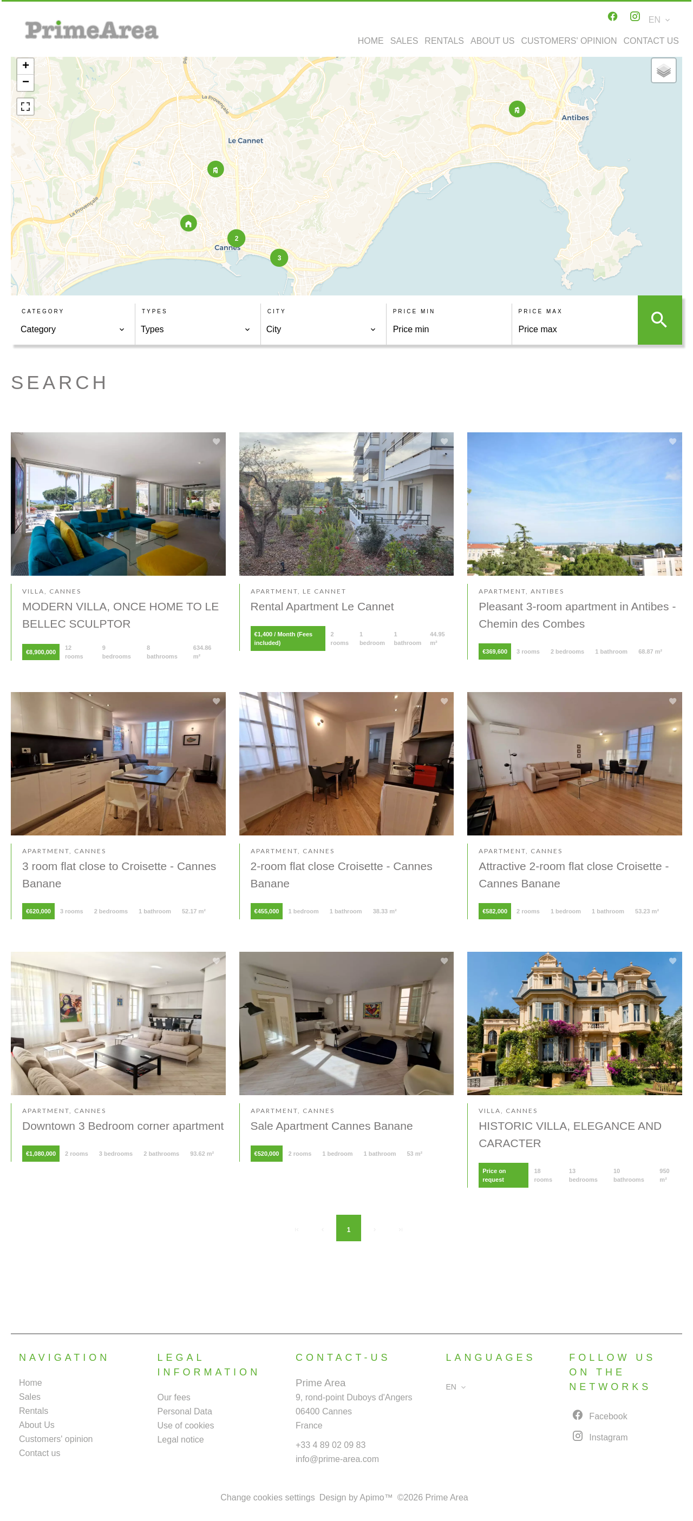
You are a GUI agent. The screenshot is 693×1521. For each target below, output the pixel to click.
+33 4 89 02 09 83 (330, 1445)
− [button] (25, 83)
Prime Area (321, 1382)
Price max (541, 311)
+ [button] (25, 66)
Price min (414, 311)
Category (43, 311)
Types (155, 311)
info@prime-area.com (337, 1459)
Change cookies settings (267, 1497)
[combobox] (72, 329)
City (276, 311)
